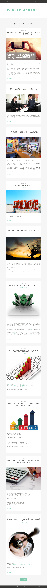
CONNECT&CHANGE (23, 10)
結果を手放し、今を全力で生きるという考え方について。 (23, 231)
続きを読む (9, 78)
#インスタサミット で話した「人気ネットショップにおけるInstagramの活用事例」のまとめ (23, 33)
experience (23, 35)
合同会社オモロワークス (33, 334)
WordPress (14, 586)
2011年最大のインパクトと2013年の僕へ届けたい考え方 (21, 564)
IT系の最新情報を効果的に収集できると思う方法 (23, 132)
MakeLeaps (20, 382)
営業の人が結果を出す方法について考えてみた (23, 89)
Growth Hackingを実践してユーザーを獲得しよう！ (19, 385)
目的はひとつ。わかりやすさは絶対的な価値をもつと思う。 (23, 519)
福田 (32, 329)
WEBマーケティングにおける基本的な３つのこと (23, 285)
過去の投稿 (24, 579)
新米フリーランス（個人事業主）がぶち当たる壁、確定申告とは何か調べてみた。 (23, 461)
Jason (9, 384)
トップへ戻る (39, 586)
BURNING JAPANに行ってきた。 (23, 185)
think (26, 234)
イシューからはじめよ (15, 333)
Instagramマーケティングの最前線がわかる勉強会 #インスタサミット (21, 63)
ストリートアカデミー (12, 386)
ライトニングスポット (26, 386)
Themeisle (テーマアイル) (26, 586)
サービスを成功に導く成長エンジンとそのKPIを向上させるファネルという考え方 (23, 404)
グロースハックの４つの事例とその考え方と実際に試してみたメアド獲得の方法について (23, 351)
